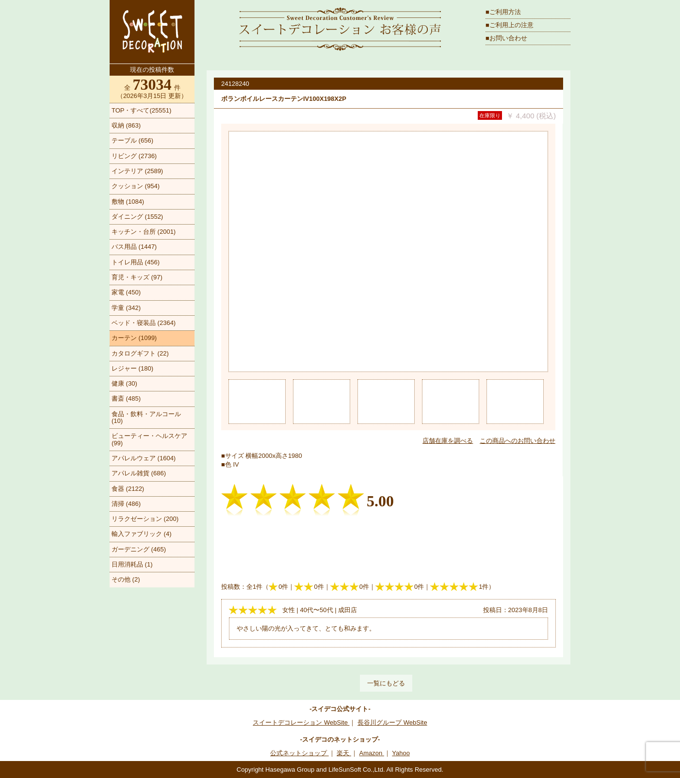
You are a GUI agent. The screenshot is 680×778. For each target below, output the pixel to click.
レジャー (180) (132, 368)
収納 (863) (126, 125)
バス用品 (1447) (134, 246)
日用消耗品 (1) (132, 564)
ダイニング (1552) (137, 216)
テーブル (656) (132, 140)
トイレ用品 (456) (136, 262)
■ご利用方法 (503, 12)
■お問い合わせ (506, 38)
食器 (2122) (128, 488)
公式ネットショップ (299, 753)
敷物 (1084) (128, 201)
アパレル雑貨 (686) (139, 473)
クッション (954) (136, 186)
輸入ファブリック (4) (142, 533)
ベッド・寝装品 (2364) (144, 322)
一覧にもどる (386, 683)
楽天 (344, 753)
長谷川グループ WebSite (392, 722)
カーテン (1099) (134, 337)
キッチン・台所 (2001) (144, 231)
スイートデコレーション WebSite (301, 722)
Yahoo (401, 753)
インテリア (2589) (137, 171)
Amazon (371, 753)
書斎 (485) (126, 398)
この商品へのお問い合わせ (517, 440)
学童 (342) (126, 307)
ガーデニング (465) (139, 549)
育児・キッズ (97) (137, 277)
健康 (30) (124, 383)
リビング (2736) (134, 156)
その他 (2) (126, 579)
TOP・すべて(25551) (141, 110)
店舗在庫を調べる (447, 440)
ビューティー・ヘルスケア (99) (149, 439)
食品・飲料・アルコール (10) (146, 417)
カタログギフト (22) (140, 353)
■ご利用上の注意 (510, 25)
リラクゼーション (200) (145, 518)
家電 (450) (126, 292)
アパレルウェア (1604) (144, 458)
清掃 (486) (126, 503)
